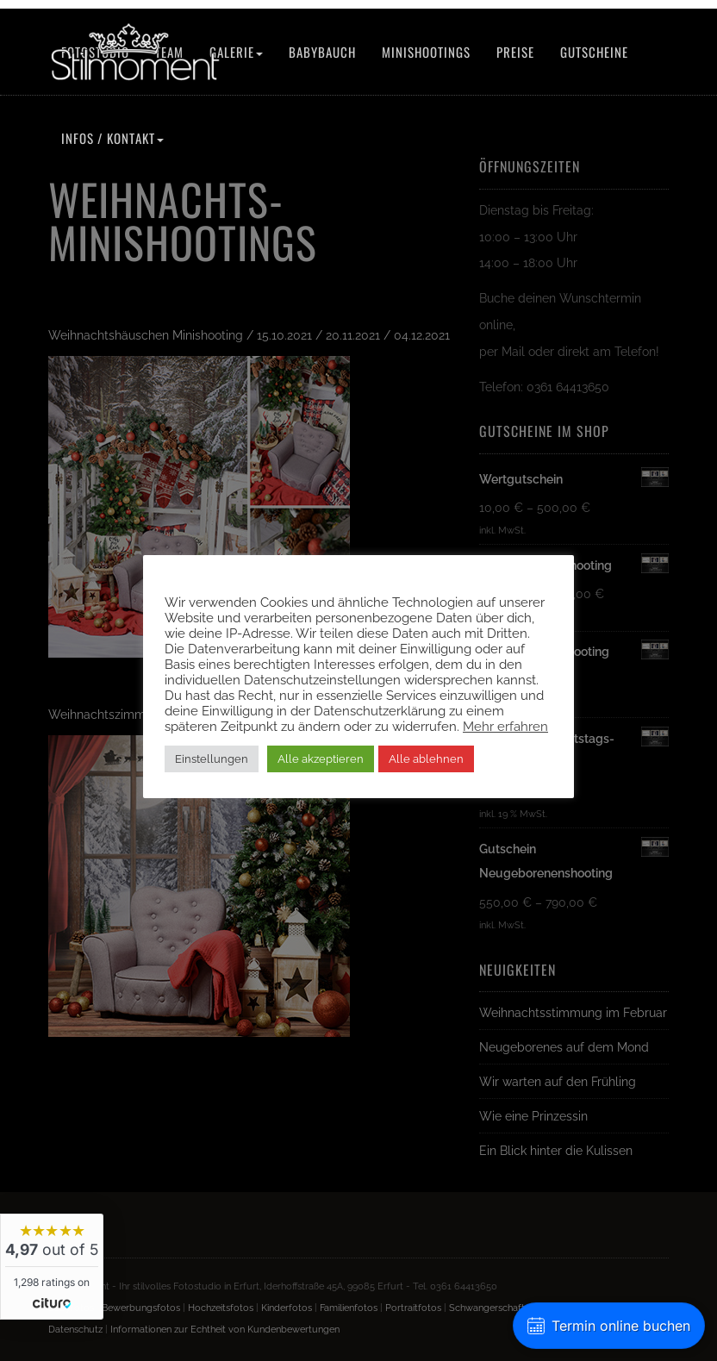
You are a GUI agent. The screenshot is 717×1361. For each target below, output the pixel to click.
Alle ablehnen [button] (426, 758)
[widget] (51, 1267)
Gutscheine (594, 51)
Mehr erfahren (505, 726)
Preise (515, 51)
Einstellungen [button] (211, 758)
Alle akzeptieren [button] (320, 758)
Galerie (236, 51)
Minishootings (426, 51)
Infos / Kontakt (112, 137)
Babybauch (322, 51)
